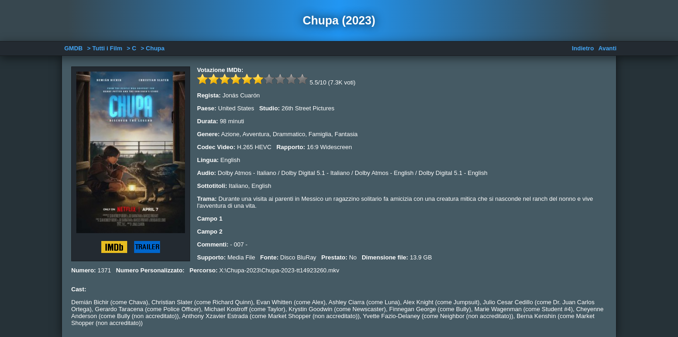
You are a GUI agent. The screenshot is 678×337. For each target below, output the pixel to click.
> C (131, 48)
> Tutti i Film (104, 48)
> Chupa (153, 48)
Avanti (607, 48)
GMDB (73, 48)
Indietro (583, 48)
